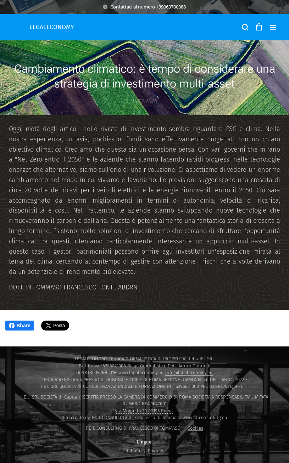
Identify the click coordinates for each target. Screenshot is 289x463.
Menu (273, 27)
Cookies (195, 428)
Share (19, 325)
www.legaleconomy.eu (141, 372)
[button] (245, 27)
